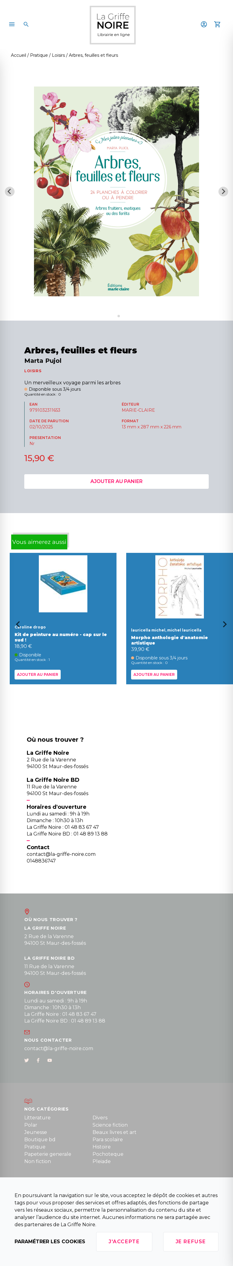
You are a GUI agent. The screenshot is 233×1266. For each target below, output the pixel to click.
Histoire (102, 1147)
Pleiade (102, 1161)
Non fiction (37, 1161)
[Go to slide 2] (118, 316)
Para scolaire (108, 1139)
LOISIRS (32, 371)
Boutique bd (40, 1139)
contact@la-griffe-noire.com (58, 1048)
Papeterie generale (47, 1154)
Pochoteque (108, 1154)
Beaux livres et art (115, 1132)
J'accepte (124, 1241)
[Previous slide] (10, 191)
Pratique (35, 1147)
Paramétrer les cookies (50, 1241)
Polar (30, 1125)
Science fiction (110, 1125)
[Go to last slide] (16, 626)
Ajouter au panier (116, 481)
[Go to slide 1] (114, 316)
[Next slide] (223, 191)
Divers (100, 1118)
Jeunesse (35, 1132)
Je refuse (191, 1241)
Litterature (37, 1118)
